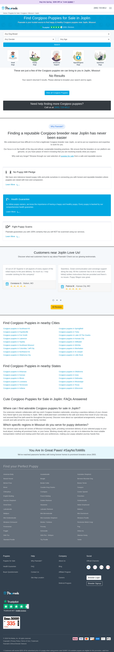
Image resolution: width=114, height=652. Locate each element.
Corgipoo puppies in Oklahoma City (17, 355)
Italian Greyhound (83, 505)
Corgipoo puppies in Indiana (14, 388)
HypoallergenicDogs (78, 58)
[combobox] (56, 34)
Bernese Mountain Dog (85, 478)
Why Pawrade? (36, 561)
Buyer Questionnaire (10, 572)
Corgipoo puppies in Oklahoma (71, 372)
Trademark (34, 641)
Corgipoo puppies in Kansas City (71, 338)
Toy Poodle (44, 539)
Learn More (13, 185)
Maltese (80, 509)
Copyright (6, 641)
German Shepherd (9, 500)
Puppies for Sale (14, 13)
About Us (62, 561)
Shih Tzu (6, 535)
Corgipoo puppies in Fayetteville (15, 332)
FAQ (32, 566)
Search (57, 45)
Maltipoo (6, 513)
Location (41, 578)
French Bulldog (45, 496)
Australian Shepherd (84, 474)
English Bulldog (8, 496)
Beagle (42, 478)
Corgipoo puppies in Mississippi (71, 382)
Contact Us (35, 572)
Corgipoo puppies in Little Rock (71, 355)
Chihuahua (7, 492)
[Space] (11, 592)
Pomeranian (7, 526)
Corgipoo (24, 13)
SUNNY (70, 2)
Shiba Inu (80, 531)
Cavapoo (80, 487)
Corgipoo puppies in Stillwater (70, 342)
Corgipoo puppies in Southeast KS (16, 328)
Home (5, 13)
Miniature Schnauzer (10, 522)
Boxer (5, 487)
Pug (78, 526)
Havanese (43, 505)
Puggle (5, 531)
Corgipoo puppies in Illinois (13, 378)
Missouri (31, 13)
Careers (62, 578)
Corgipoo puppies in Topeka (14, 342)
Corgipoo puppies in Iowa (69, 375)
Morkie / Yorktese (46, 522)
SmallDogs (13, 58)
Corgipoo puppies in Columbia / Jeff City (18, 348)
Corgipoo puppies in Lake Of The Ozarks (75, 335)
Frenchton (80, 496)
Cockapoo (43, 492)
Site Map (34, 578)
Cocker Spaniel (82, 492)
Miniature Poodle (83, 518)
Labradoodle (7, 509)
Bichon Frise (7, 483)
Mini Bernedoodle (46, 513)
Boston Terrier (82, 483)
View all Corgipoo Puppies (57, 93)
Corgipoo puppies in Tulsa (69, 332)
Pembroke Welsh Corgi (85, 522)
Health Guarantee (9, 566)
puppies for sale (67, 156)
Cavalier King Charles (47, 487)
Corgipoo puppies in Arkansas (14, 372)
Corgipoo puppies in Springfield (71, 328)
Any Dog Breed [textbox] (11, 34)
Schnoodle (43, 531)
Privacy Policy (15, 641)
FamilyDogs (35, 58)
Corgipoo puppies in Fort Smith (15, 335)
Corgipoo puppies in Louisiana (15, 382)
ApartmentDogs (100, 58)
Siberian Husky (82, 535)
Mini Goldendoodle (9, 518)
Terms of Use (25, 641)
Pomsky (43, 526)
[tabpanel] (29, 277)
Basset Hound (8, 478)
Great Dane (7, 505)
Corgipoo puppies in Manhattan (71, 348)
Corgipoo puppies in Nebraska (70, 378)
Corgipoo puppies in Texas (69, 385)
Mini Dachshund (82, 513)
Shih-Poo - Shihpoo (47, 535)
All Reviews (57, 307)
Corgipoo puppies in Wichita (70, 345)
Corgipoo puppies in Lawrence (15, 338)
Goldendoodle (82, 500)
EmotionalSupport (56, 58)
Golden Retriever (46, 500)
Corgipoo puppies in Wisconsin (71, 388)
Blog (60, 566)
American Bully (8, 474)
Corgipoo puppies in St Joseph (71, 352)
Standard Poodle (9, 539)
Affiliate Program (65, 572)
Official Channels (93, 561)
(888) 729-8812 (100, 8)
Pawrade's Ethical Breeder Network (15, 644)
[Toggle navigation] (109, 8)
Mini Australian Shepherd (48, 518)
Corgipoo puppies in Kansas (14, 375)
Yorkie (79, 539)
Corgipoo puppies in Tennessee (15, 385)
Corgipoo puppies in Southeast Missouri (18, 345)
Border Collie (44, 483)
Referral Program (65, 583)
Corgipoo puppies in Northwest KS (16, 352)
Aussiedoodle (44, 474)
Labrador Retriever (46, 509)
